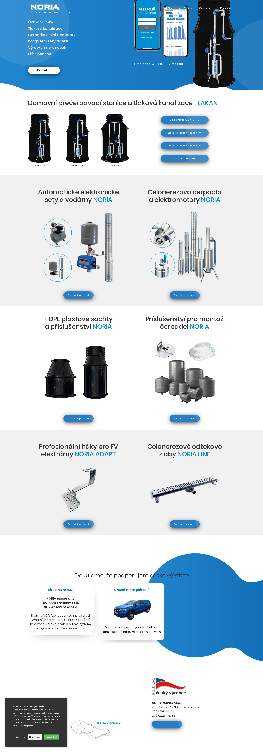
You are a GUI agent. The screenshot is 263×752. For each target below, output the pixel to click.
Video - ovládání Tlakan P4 (185, 132)
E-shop (167, 8)
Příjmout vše (51, 737)
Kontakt (226, 8)
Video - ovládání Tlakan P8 (185, 145)
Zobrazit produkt (78, 295)
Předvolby (20, 737)
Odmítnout (35, 737)
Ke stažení (206, 8)
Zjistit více (167, 724)
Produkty (185, 8)
